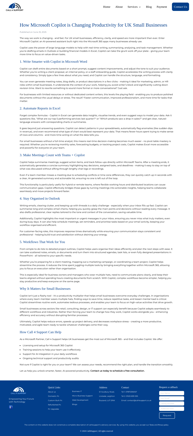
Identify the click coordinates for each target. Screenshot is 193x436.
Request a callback (168, 387)
